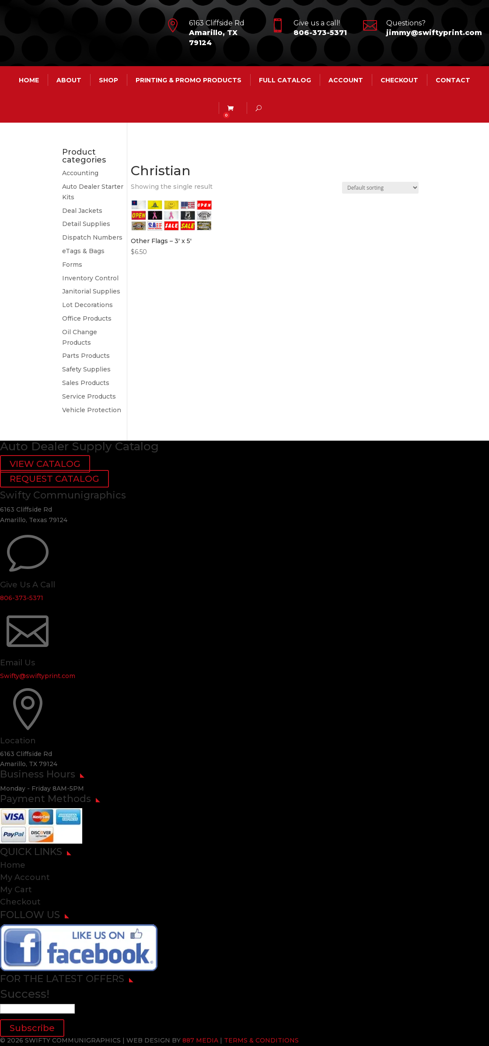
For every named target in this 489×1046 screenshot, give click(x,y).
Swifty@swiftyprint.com (37, 676)
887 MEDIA (200, 1040)
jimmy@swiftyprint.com (434, 32)
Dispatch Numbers (92, 237)
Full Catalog (285, 80)
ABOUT (68, 80)
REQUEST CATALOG (54, 479)
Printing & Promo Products (188, 80)
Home (12, 865)
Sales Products (85, 383)
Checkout (399, 80)
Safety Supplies (86, 369)
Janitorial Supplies (91, 291)
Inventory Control (90, 278)
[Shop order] (380, 188)
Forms (72, 265)
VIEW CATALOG (45, 464)
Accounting (80, 173)
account (345, 80)
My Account (25, 877)
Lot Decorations (87, 305)
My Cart (16, 889)
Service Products (89, 396)
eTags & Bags (83, 251)
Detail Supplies (86, 224)
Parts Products (86, 356)
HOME (29, 80)
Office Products (87, 318)
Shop (108, 80)
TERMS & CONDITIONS (261, 1040)
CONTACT (453, 80)
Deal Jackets (82, 211)
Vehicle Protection (91, 410)
